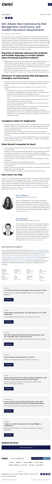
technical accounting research (24, 255)
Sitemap (39, 479)
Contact (39, 458)
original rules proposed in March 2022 (37, 44)
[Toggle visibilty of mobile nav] (50, 4)
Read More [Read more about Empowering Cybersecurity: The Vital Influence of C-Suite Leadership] (9, 322)
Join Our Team (39, 462)
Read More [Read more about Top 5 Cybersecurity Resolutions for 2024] (9, 364)
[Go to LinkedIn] (41, 474)
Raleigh (21, 474)
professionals (22, 261)
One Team (32, 465)
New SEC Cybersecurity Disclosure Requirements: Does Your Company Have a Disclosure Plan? (24, 335)
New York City (13, 474)
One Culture (40, 465)
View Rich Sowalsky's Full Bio (35, 240)
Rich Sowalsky (22, 219)
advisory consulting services (38, 250)
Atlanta (14, 476)
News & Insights (27, 462)
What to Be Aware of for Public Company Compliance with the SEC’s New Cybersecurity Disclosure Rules (25, 378)
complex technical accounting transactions (31, 259)
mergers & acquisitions (13, 257)
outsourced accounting (39, 255)
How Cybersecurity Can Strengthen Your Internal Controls (25, 290)
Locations (20, 471)
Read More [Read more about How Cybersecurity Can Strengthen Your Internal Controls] (9, 299)
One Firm (24, 465)
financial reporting (11, 261)
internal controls (11, 255)
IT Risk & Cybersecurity (26, 447)
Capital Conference (14, 465)
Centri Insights (6, 14)
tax (23, 257)
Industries (18, 462)
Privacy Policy (33, 479)
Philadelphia (5, 474)
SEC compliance (40, 187)
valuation (4, 257)
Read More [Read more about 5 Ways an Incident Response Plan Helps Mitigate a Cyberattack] (9, 435)
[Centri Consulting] (7, 4)
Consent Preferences (46, 479)
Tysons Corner (33, 474)
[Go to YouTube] (49, 474)
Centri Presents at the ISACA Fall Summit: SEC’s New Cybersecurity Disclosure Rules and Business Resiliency (24, 402)
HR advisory (32, 257)
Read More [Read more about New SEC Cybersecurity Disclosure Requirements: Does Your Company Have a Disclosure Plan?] (9, 344)
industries (13, 259)
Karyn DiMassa (22, 195)
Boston (26, 474)
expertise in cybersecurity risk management (22, 187)
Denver (3, 476)
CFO (25, 257)
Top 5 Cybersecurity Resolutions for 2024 (19, 357)
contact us (32, 185)
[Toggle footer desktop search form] (46, 458)
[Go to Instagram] (44, 474)
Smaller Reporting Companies (12, 137)
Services (11, 462)
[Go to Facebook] (47, 474)
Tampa (9, 476)
